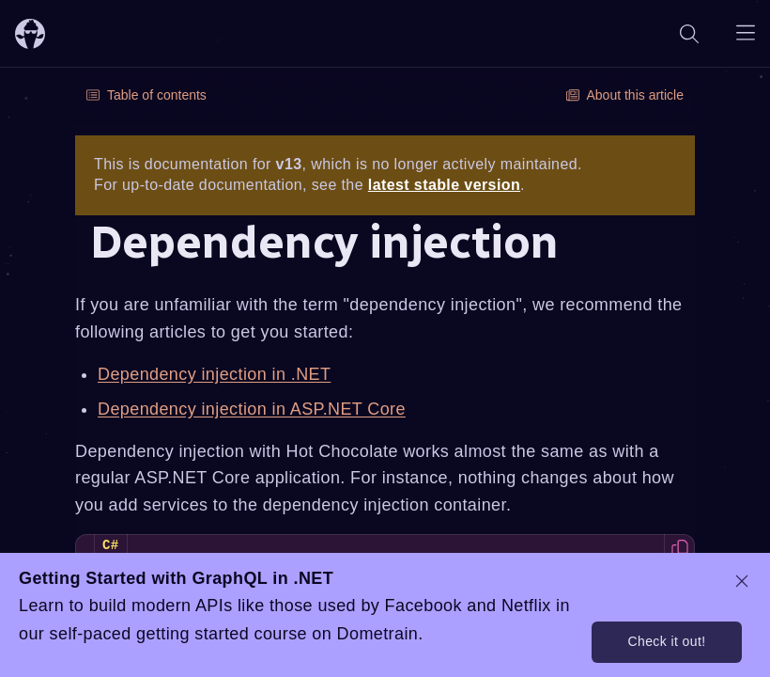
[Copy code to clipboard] (679, 549)
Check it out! (666, 641)
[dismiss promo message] (742, 581)
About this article (625, 94)
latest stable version (444, 185)
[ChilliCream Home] (30, 33)
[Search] (689, 33)
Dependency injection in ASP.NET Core (252, 409)
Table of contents (146, 94)
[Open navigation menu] (745, 33)
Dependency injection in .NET (214, 374)
